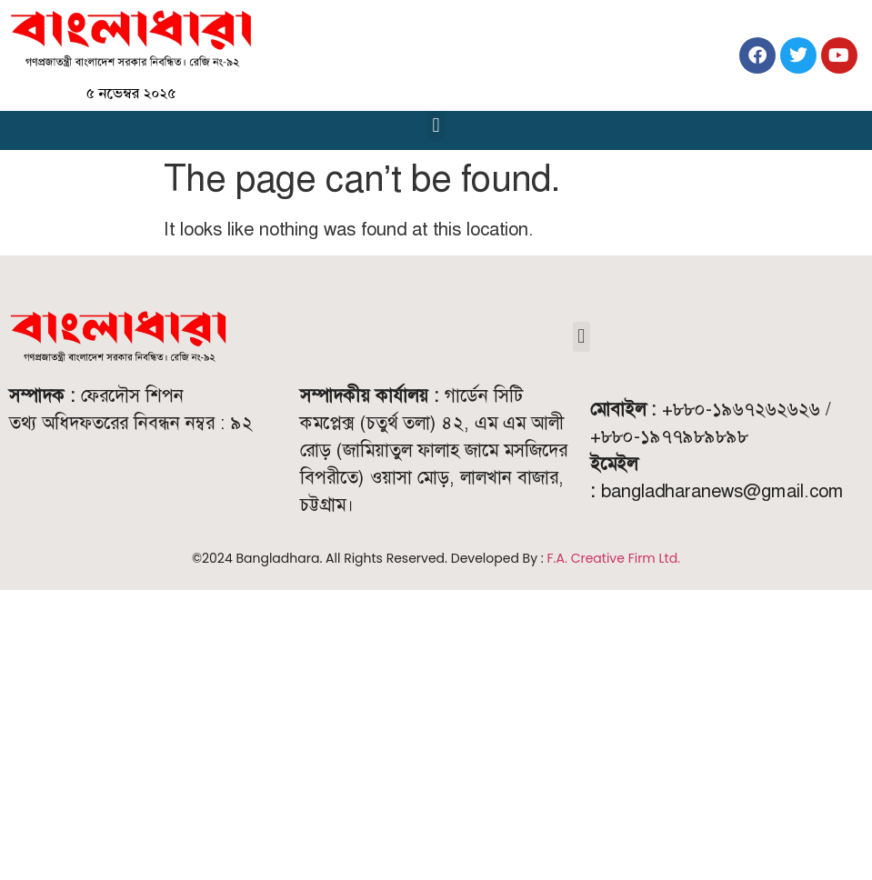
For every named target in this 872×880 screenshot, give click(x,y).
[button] (436, 126)
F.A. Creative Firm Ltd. (614, 558)
